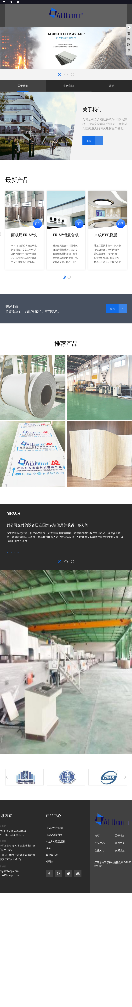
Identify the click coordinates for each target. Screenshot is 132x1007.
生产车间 (68, 85)
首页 (97, 835)
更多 (89, 140)
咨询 (112, 308)
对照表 (49, 861)
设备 (48, 848)
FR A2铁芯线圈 (54, 828)
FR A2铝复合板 (66, 234)
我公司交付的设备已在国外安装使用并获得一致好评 (48, 525)
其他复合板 (52, 855)
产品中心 (99, 843)
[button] (59, 74)
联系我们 (120, 850)
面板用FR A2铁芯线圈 (24, 235)
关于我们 (23, 85)
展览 (111, 85)
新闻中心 (120, 843)
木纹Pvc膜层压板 (55, 841)
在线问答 (99, 850)
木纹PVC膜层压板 (105, 235)
